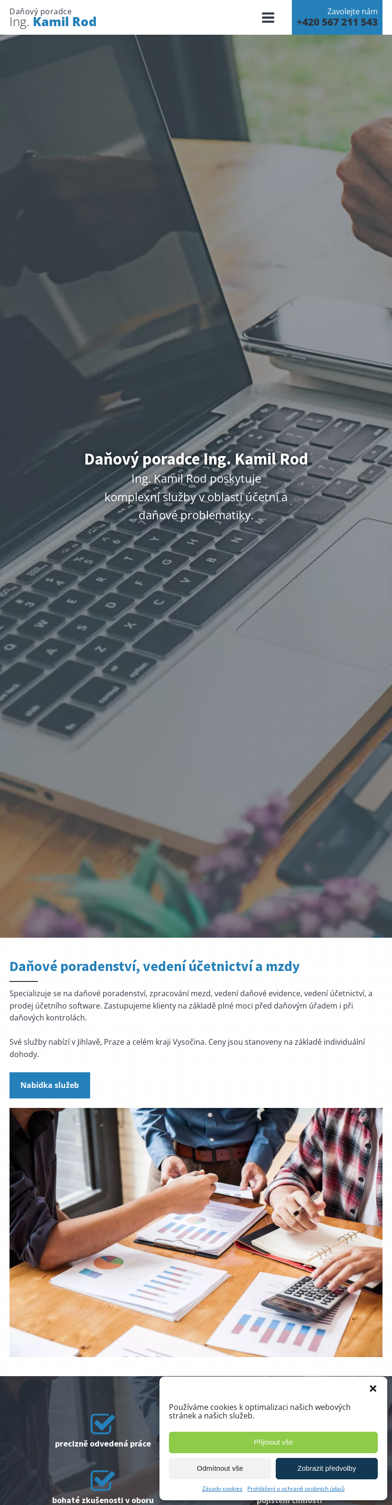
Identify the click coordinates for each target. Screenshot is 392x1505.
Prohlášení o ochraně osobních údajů (296, 1489)
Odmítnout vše (220, 1468)
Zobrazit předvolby (327, 1468)
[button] (373, 1388)
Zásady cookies (222, 1489)
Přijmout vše (273, 1442)
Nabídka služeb (49, 1085)
